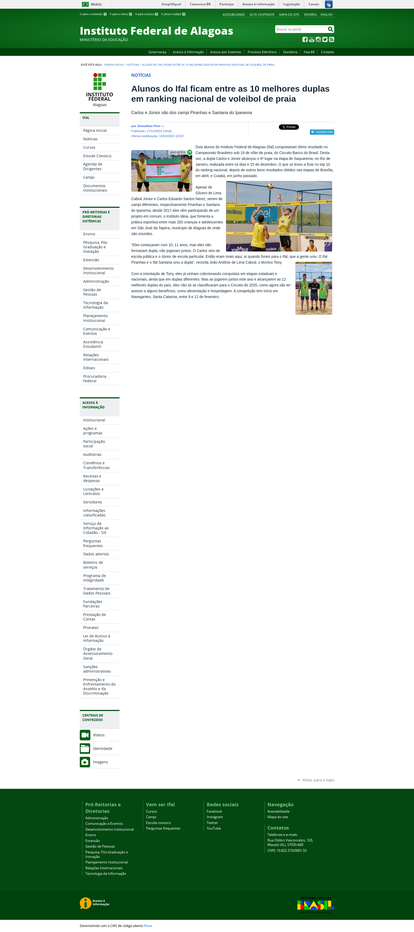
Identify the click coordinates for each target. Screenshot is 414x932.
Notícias (133, 64)
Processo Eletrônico (262, 52)
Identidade (102, 748)
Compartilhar (324, 132)
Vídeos (99, 734)
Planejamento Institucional (106, 862)
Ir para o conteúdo (93, 14)
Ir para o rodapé (173, 14)
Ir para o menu (121, 14)
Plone (148, 926)
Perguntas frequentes (163, 828)
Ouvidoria (290, 52)
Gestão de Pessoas (100, 846)
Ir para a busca (146, 14)
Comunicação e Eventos (104, 823)
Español (310, 14)
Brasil (96, 4)
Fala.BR (309, 52)
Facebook (305, 39)
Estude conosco (158, 823)
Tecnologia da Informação (105, 873)
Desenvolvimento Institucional (109, 829)
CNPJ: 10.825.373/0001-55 (287, 850)
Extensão (92, 841)
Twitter (325, 39)
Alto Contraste (262, 14)
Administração (96, 818)
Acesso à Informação (188, 52)
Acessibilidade (234, 14)
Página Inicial (114, 64)
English (327, 14)
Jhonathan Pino (148, 126)
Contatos (327, 52)
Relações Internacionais (103, 868)
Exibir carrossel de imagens (180, 152)
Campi (151, 817)
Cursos (151, 811)
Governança (157, 52)
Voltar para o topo (318, 779)
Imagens (100, 761)
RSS (331, 39)
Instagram (318, 39)
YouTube (311, 39)
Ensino (90, 835)
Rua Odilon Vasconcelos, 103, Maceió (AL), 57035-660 (290, 842)
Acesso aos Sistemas (225, 52)
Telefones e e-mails (282, 834)
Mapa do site (289, 14)
